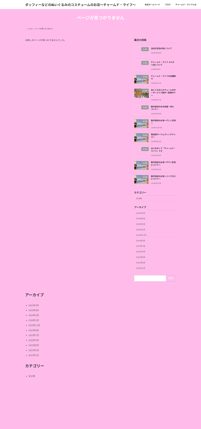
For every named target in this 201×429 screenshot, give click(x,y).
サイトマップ (33, 381)
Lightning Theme (100, 427)
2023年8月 (140, 240)
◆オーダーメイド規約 (111, 381)
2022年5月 (140, 268)
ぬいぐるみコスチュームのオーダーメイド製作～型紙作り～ (163, 92)
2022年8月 (140, 257)
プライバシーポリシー (89, 381)
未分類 (139, 198)
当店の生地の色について (161, 48)
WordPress (86, 427)
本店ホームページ (84, 397)
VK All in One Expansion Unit (118, 427)
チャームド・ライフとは (52, 381)
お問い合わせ (71, 381)
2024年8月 (140, 218)
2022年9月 (140, 251)
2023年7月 (140, 246)
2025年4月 (140, 213)
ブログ (80, 402)
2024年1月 (140, 229)
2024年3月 (140, 224)
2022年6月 (140, 262)
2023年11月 (141, 235)
